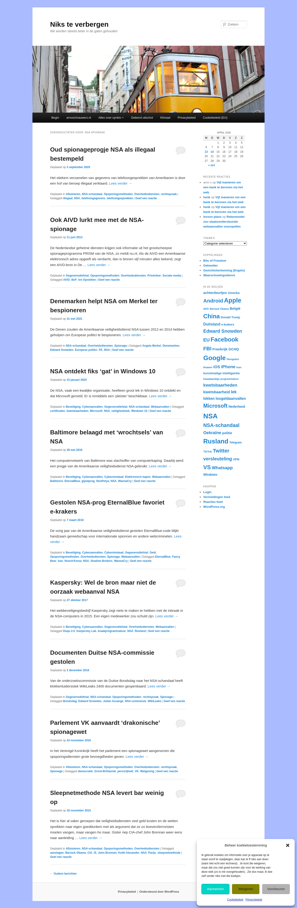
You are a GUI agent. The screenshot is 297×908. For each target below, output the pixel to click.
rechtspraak (169, 194)
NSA (77, 198)
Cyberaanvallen (92, 406)
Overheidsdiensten (146, 194)
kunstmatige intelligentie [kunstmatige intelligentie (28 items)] (221, 373)
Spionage (120, 345)
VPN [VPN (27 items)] (236, 459)
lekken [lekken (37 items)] (209, 398)
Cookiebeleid (235, 899)
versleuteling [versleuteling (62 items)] (217, 458)
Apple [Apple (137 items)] (232, 300)
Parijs (152, 852)
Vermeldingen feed (216, 497)
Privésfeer (154, 275)
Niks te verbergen (79, 24)
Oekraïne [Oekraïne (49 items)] (212, 432)
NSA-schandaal (92, 194)
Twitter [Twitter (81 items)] (221, 451)
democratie (85, 771)
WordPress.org (214, 506)
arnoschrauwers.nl (78, 117)
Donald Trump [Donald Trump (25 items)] (230, 317)
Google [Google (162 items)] (214, 357)
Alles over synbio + (111, 117)
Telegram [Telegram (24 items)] (235, 442)
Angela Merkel (151, 345)
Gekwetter (210, 265)
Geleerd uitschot (142, 117)
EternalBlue (72, 481)
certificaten (57, 411)
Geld (153, 552)
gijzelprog (88, 481)
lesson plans (212, 216)
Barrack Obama (75, 852)
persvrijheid (125, 771)
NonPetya (102, 481)
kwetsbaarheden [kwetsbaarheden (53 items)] (220, 385)
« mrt (211, 165)
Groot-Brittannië (105, 771)
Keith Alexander (128, 852)
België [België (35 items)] (235, 308)
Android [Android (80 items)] (213, 301)
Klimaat (165, 117)
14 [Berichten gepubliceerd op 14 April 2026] (212, 151)
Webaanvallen (160, 406)
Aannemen (215, 889)
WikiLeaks (154, 701)
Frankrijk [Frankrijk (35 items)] (219, 349)
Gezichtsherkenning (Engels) (224, 270)
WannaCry (125, 481)
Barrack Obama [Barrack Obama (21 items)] (219, 308)
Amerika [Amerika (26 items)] (234, 293)
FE (100, 349)
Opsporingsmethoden (118, 194)
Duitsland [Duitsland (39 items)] (211, 324)
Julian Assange (113, 701)
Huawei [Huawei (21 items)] (207, 367)
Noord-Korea (73, 561)
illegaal (68, 198)
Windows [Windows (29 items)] (210, 474)
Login (207, 492)
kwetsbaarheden (77, 411)
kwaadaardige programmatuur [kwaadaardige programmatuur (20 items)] (221, 379)
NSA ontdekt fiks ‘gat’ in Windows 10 (102, 371)
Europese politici (86, 349)
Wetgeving (147, 771)
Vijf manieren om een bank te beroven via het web (223, 187)
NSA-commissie (135, 701)
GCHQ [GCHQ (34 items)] (234, 349)
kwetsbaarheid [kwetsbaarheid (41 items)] (216, 392)
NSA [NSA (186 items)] (210, 416)
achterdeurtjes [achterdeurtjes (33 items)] (215, 293)
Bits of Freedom (214, 260)
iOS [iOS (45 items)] (216, 367)
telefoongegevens (93, 198)
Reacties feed (213, 502)
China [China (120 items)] (211, 316)
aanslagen (57, 852)
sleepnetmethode (168, 852)
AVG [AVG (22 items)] (206, 308)
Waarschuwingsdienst (219, 275)
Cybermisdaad (113, 476)
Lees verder (120, 183)
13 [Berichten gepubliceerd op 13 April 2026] (206, 151)
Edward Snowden (61, 349)
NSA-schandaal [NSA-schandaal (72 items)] (221, 425)
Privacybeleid (253, 899)
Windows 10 (139, 411)
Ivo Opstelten (87, 279)
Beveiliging (73, 406)
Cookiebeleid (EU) (215, 117)
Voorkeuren (276, 889)
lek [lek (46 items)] (233, 392)
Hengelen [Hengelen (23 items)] (233, 359)
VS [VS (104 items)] (207, 467)
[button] (287, 845)
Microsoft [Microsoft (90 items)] (215, 406)
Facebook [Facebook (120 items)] (224, 339)
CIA (89, 852)
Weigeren (245, 889)
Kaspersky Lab (86, 631)
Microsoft (96, 411)
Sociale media (171, 275)
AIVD (66, 279)
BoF (74, 279)
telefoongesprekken (120, 198)
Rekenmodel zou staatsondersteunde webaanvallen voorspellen (224, 221)
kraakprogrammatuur (112, 631)
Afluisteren (73, 194)
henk (206, 197)
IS (95, 852)
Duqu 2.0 (69, 631)
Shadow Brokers (101, 561)
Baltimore (56, 481)
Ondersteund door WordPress (159, 891)
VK (137, 771)
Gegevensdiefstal (77, 275)
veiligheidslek (120, 411)
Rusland (140, 631)
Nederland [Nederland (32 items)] (237, 406)
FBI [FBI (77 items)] (207, 348)
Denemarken (171, 345)
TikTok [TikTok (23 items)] (207, 451)
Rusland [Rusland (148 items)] (215, 441)
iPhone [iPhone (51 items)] (228, 366)
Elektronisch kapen (138, 476)
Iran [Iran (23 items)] (239, 367)
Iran (60, 561)
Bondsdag (70, 701)
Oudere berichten (63, 873)
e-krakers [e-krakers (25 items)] (227, 324)
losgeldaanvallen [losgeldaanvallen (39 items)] (231, 398)
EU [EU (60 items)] (206, 339)
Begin (55, 117)
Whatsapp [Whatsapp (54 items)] (222, 467)
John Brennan (107, 852)
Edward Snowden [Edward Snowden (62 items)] (222, 331)
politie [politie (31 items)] (227, 433)
